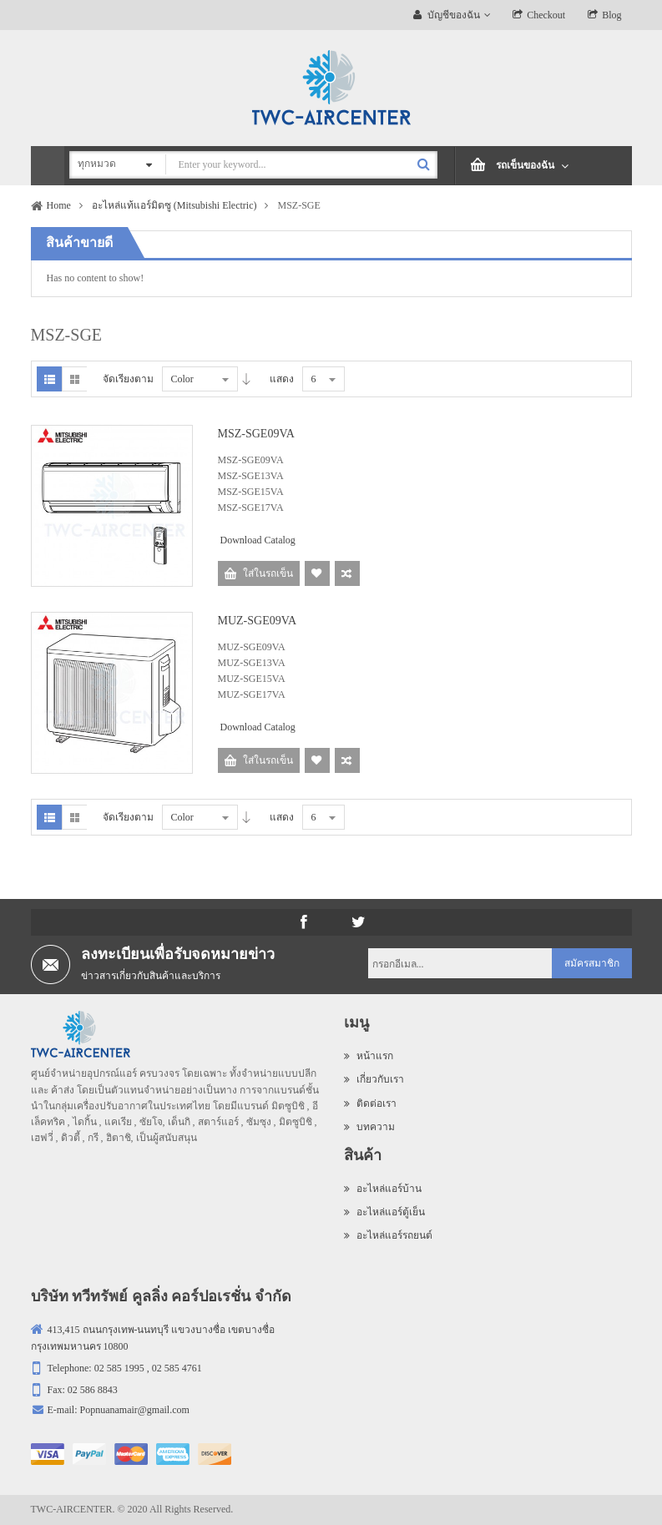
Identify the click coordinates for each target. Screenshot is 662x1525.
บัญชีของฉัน (453, 15)
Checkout (546, 15)
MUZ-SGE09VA (257, 620)
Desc (246, 378)
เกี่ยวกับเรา (374, 1079)
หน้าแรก (368, 1056)
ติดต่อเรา (370, 1103)
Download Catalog (258, 540)
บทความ (369, 1127)
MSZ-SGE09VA (256, 433)
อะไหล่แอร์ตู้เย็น (384, 1212)
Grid (74, 378)
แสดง (282, 379)
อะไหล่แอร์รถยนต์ (388, 1235)
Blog (611, 15)
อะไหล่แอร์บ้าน (383, 1188)
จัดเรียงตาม (128, 379)
